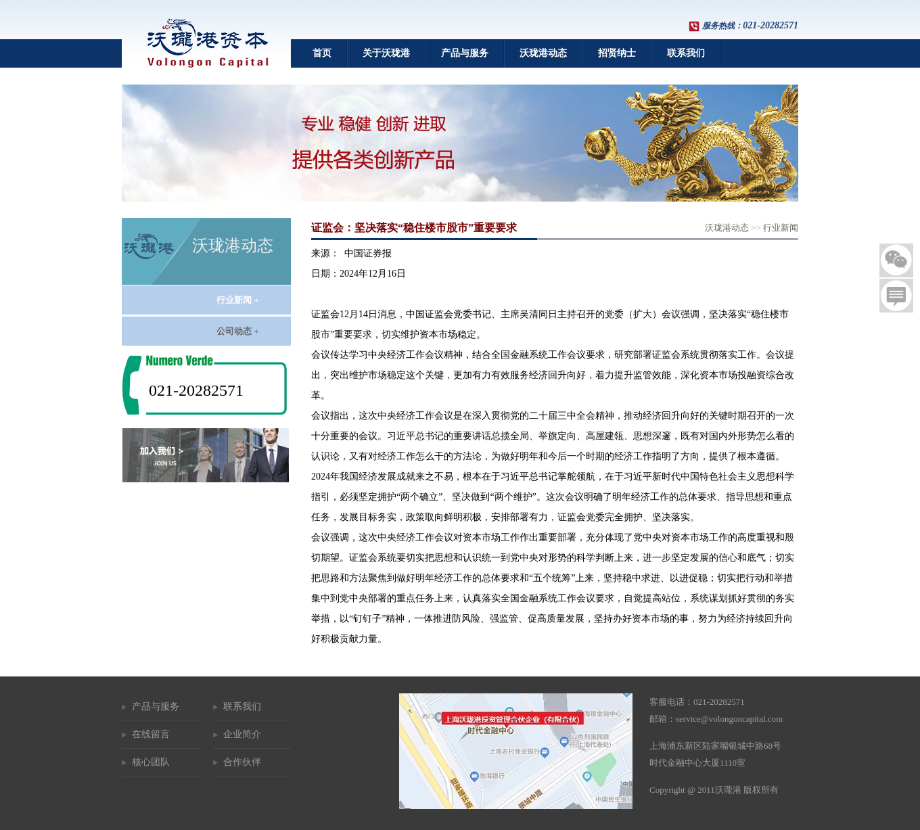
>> (751, 228)
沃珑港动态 (543, 53)
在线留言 (151, 734)
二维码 (896, 260)
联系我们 (686, 53)
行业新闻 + (237, 300)
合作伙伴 (242, 762)
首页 (322, 53)
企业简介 (242, 734)
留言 (896, 296)
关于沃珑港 (386, 53)
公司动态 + (237, 331)
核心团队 (151, 762)
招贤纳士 (617, 53)
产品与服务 (464, 53)
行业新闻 (780, 228)
